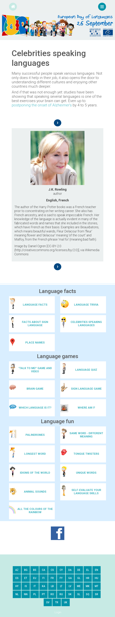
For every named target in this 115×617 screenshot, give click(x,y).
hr (87, 578)
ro (52, 594)
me (78, 586)
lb (52, 586)
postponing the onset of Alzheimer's (42, 105)
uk (65, 602)
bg (25, 569)
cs (52, 569)
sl (78, 594)
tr (56, 602)
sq (87, 594)
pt (43, 594)
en (96, 569)
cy (61, 569)
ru (61, 594)
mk (87, 586)
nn (25, 594)
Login (58, 612)
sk (70, 594)
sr (96, 594)
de (78, 569)
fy (61, 578)
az (17, 569)
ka (43, 586)
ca (43, 569)
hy (17, 586)
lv (70, 586)
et (25, 578)
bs (34, 569)
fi (43, 578)
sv (47, 602)
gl (78, 578)
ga (70, 578)
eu (34, 578)
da (70, 569)
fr (52, 578)
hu (96, 578)
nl (17, 594)
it (35, 586)
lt (61, 586)
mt (96, 586)
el (87, 569)
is (26, 586)
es (17, 578)
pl (34, 594)
